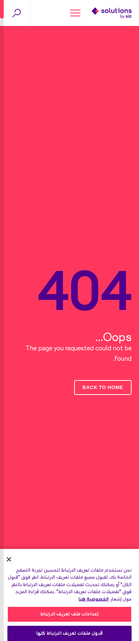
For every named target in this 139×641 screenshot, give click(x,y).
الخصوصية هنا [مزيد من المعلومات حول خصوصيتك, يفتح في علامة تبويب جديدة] (94, 601)
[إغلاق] (9, 561)
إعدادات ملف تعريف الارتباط (69, 615)
